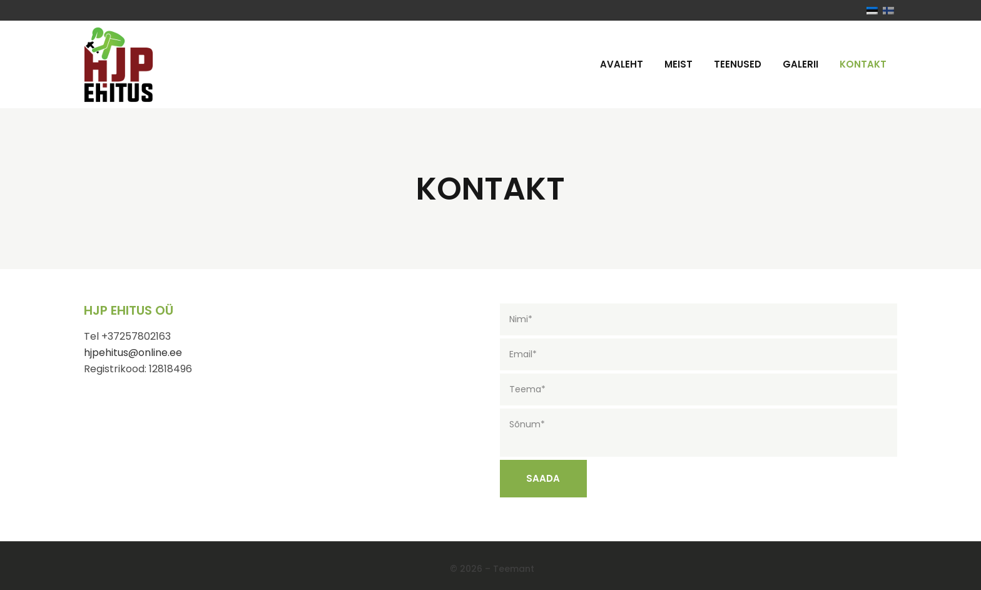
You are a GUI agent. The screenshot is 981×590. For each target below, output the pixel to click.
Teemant (513, 568)
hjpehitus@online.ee (133, 352)
